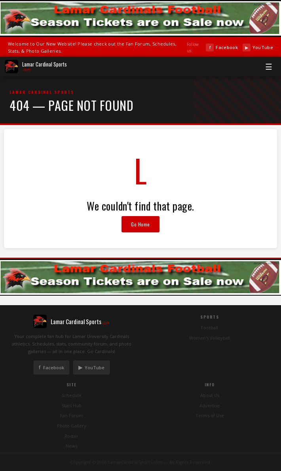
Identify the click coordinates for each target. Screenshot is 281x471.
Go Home (140, 224)
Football (209, 327)
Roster (71, 436)
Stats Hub (72, 405)
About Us (209, 395)
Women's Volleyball (209, 338)
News (71, 446)
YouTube (258, 47)
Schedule (72, 395)
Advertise (209, 405)
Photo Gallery (71, 426)
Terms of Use (210, 415)
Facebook (221, 47)
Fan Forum (71, 415)
